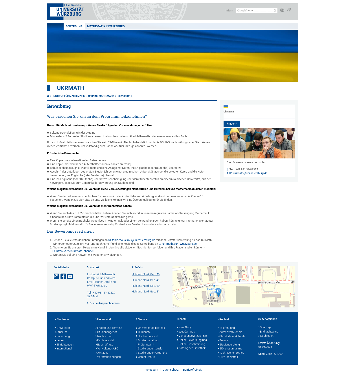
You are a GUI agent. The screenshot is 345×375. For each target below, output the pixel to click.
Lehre (59, 341)
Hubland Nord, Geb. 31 (146, 291)
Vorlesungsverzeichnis (192, 336)
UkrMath (70, 88)
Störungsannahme (230, 349)
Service (141, 320)
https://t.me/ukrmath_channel (75, 251)
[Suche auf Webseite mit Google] (256, 10)
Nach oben (265, 336)
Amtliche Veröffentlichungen (108, 355)
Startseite (62, 320)
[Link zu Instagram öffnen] (57, 276)
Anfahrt (138, 267)
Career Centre (145, 357)
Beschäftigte (104, 345)
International (63, 349)
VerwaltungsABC (106, 349)
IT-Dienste (143, 332)
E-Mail (94, 296)
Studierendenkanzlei (149, 349)
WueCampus (186, 332)
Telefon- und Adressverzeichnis (230, 330)
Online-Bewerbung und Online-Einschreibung (192, 342)
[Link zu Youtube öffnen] (70, 276)
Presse (223, 341)
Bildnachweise (268, 332)
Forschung (62, 336)
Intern (229, 10)
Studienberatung (147, 341)
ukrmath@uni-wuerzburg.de (179, 243)
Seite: (261, 353)
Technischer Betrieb (231, 353)
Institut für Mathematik (69, 96)
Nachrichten (103, 336)
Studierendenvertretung (151, 353)
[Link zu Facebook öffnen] (64, 276)
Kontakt (94, 267)
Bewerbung (74, 26)
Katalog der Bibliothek (191, 348)
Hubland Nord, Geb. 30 (146, 285)
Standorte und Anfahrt (232, 336)
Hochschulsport (147, 336)
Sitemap (264, 328)
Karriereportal (104, 341)
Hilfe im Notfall (228, 357)
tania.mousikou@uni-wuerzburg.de (133, 240)
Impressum (151, 369)
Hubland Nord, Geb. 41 (146, 280)
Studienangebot (106, 332)
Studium (61, 332)
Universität (62, 328)
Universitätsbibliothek (150, 328)
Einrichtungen (64, 345)
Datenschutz (170, 369)
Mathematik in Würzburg (106, 26)
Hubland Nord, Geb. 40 (146, 274)
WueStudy (184, 328)
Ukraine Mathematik (101, 96)
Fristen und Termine (108, 328)
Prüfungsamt (145, 345)
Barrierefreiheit (192, 369)
